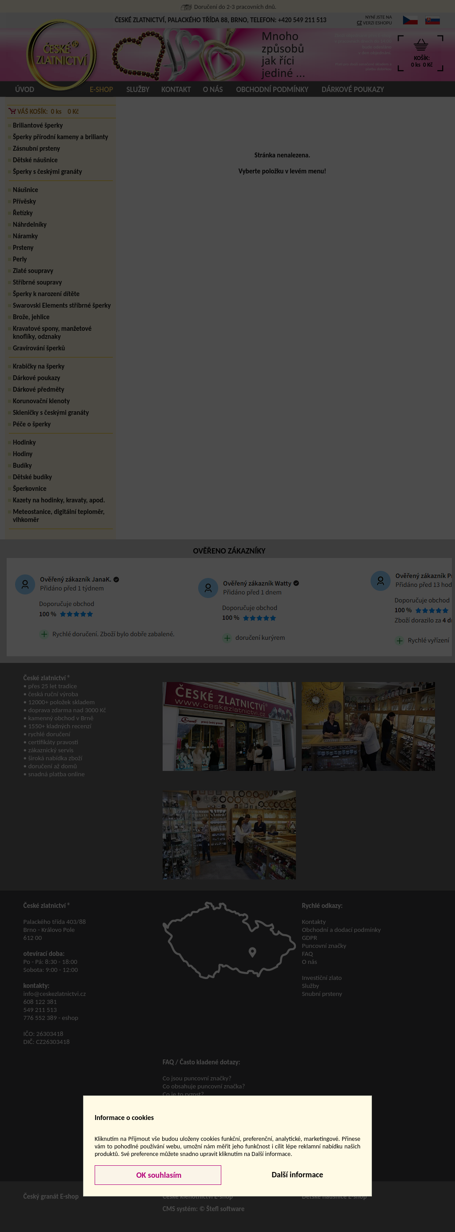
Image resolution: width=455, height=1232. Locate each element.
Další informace (297, 1175)
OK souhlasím (158, 1175)
